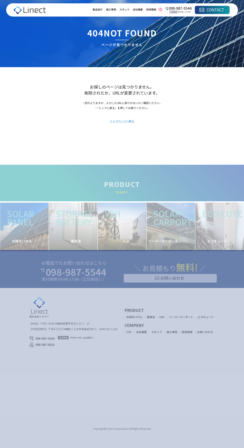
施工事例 (111, 9)
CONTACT (215, 10)
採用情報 (151, 9)
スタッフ (124, 9)
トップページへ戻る (122, 121)
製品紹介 (98, 9)
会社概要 (138, 9)
